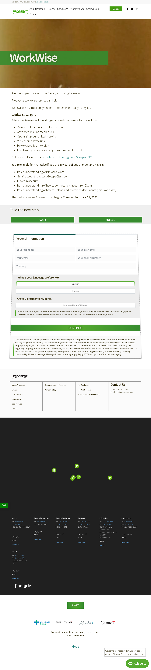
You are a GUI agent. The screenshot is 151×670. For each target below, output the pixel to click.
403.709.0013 (85, 547)
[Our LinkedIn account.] (137, 14)
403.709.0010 (85, 544)
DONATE (75, 628)
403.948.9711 (19, 544)
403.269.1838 (19, 578)
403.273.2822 (63, 544)
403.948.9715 (19, 547)
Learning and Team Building (89, 417)
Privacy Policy (50, 412)
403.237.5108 (41, 544)
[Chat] (137, 663)
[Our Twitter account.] (132, 9)
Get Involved (92, 8)
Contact (33, 14)
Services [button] (61, 8)
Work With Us (77, 8)
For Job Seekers (84, 412)
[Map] (75, 493)
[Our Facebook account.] (128, 9)
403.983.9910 (128, 544)
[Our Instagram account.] (137, 9)
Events (51, 8)
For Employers (84, 407)
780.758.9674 (107, 547)
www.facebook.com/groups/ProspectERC (67, 157)
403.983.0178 (129, 547)
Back (4, 505)
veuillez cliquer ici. (42, 2)
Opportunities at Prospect (55, 407)
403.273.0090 (63, 547)
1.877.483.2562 (107, 544)
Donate (116, 9)
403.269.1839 (19, 581)
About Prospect (37, 8)
